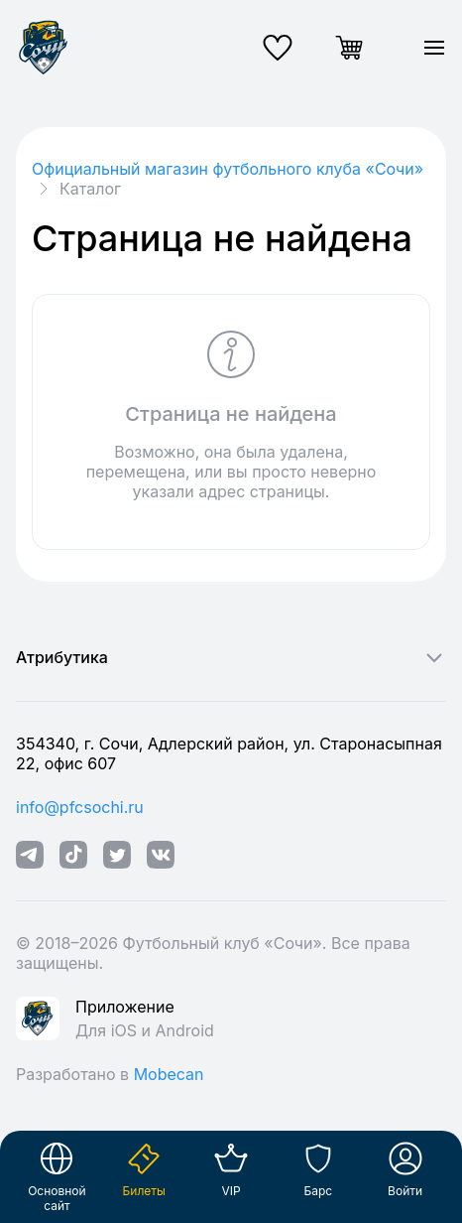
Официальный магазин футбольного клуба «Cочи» (227, 169)
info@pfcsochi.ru (80, 807)
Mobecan (169, 1074)
